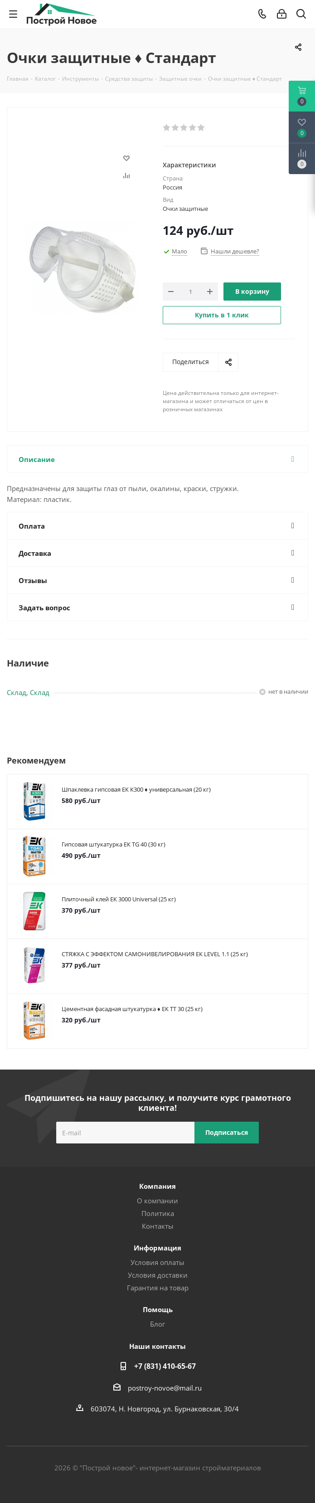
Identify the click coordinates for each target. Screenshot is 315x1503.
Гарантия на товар (158, 1287)
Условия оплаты (157, 1262)
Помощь (158, 1309)
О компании (157, 1200)
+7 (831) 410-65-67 (165, 1366)
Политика (157, 1213)
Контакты (158, 1226)
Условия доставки (158, 1274)
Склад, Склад (28, 692)
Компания (157, 1186)
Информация (157, 1247)
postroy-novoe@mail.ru (165, 1387)
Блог (157, 1323)
